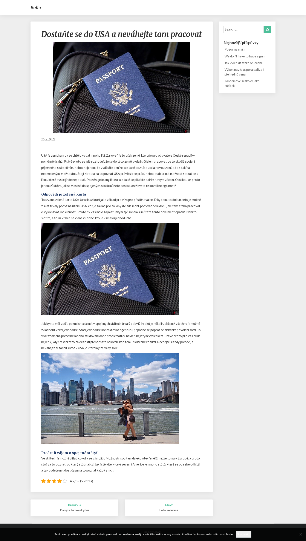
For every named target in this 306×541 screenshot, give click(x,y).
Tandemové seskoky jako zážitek (242, 83)
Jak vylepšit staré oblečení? (244, 63)
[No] (300, 534)
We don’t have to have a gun (245, 56)
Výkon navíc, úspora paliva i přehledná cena (244, 72)
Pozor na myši (235, 49)
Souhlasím (243, 534)
